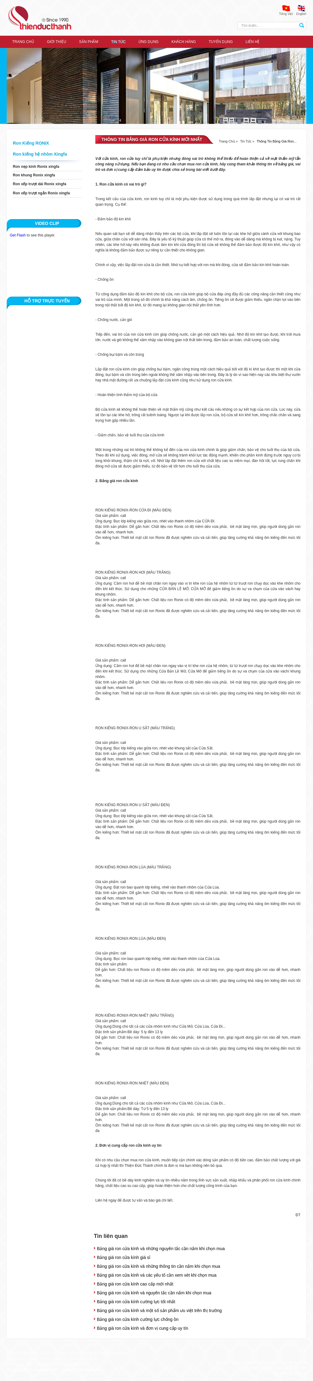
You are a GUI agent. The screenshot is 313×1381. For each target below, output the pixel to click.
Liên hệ (253, 42)
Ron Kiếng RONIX (31, 143)
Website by (283, 1373)
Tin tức (118, 42)
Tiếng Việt (286, 14)
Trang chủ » (228, 141)
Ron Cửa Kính (245, 1362)
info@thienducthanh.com (38, 1370)
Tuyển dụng (221, 42)
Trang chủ (23, 42)
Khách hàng (183, 42)
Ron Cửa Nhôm (273, 1362)
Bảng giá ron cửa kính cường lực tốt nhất (136, 1301)
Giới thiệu (56, 42)
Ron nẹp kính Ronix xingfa (36, 166)
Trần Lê (300, 1373)
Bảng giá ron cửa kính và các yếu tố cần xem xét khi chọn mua (156, 1275)
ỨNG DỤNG (148, 42)
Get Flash (18, 235)
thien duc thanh (39, 18)
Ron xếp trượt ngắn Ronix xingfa (41, 193)
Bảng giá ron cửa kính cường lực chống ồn (138, 1319)
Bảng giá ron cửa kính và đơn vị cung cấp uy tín (142, 1328)
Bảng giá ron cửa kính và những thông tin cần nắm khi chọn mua (158, 1266)
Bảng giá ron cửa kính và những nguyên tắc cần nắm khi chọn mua (161, 1248)
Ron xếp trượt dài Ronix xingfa (39, 184)
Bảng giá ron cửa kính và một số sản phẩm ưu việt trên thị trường (159, 1310)
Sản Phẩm (88, 42)
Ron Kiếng (297, 1362)
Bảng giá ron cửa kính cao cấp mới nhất (135, 1284)
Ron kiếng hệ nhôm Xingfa (40, 154)
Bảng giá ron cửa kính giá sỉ (123, 1257)
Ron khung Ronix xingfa (34, 175)
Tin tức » (247, 141)
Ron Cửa (223, 1362)
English (301, 14)
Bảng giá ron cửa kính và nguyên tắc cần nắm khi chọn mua (154, 1292)
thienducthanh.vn (91, 1370)
